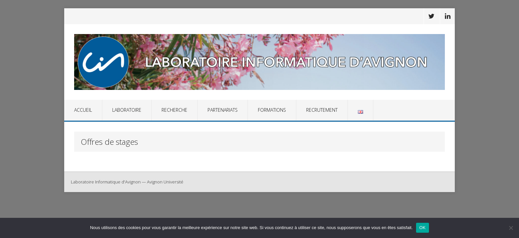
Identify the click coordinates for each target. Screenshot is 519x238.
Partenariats (223, 110)
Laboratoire (126, 110)
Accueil (83, 110)
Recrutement (322, 110)
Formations (272, 110)
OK (422, 227)
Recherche (174, 110)
